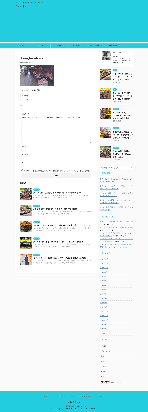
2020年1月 (103, 307)
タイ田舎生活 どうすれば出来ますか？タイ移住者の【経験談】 (59, 242)
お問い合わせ (113, 46)
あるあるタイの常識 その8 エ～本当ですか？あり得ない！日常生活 (123, 135)
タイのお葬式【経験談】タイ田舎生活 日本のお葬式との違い (58, 193)
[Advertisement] (74, 26)
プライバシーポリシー (95, 46)
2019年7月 (103, 333)
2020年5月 (103, 290)
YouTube (59, 46)
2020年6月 (103, 285)
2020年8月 (103, 276)
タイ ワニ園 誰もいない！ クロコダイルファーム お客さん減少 (122, 77)
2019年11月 (104, 316)
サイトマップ (77, 46)
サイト (23, 163)
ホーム (23, 46)
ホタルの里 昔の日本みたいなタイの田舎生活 (116, 222)
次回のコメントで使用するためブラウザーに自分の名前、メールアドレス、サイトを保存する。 (57, 171)
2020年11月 (104, 263)
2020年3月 (103, 298)
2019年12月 (104, 311)
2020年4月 (103, 294)
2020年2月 (103, 303)
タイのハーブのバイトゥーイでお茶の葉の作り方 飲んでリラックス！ (62, 225)
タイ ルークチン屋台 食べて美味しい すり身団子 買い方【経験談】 (122, 96)
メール (24, 155)
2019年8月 (103, 329)
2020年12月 (104, 259)
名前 (24, 147)
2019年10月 (104, 320)
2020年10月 (104, 268)
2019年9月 (103, 324)
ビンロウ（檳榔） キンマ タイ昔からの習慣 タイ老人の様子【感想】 (122, 115)
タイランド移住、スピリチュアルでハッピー (74, 406)
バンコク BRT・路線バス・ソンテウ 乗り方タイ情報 (55, 209)
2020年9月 (103, 272)
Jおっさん (22, 6)
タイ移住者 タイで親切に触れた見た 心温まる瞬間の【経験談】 (60, 258)
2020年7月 (103, 281)
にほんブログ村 (26, 99)
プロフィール (41, 46)
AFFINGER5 (92, 409)
